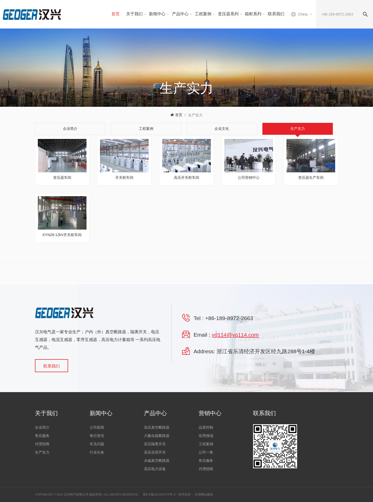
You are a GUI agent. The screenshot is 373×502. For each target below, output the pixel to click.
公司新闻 (97, 427)
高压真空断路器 (156, 427)
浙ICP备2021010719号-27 (160, 494)
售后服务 (42, 436)
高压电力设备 (155, 469)
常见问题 (97, 444)
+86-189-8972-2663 (229, 318)
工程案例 (203, 14)
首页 (115, 14)
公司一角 (206, 452)
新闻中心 (157, 14)
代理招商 (42, 444)
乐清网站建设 (204, 494)
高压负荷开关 (155, 452)
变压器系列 (228, 14)
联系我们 (276, 14)
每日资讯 (97, 436)
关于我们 (134, 14)
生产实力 (195, 115)
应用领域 (206, 436)
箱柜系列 (253, 14)
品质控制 (206, 427)
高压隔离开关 (155, 444)
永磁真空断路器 (156, 461)
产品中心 (180, 14)
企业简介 (42, 427)
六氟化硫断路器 (156, 436)
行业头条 (97, 452)
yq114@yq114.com (235, 335)
